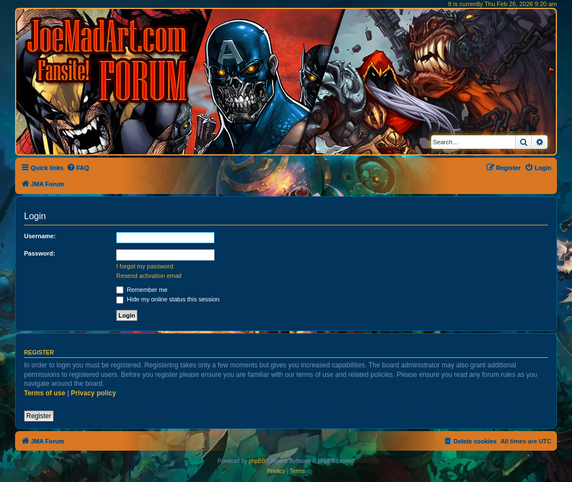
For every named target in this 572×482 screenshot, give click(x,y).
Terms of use (44, 393)
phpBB (257, 461)
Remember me (142, 289)
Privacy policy (93, 393)
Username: (40, 236)
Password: (39, 253)
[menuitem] (77, 167)
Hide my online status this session (168, 299)
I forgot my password (144, 266)
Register (38, 416)
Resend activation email (149, 275)
